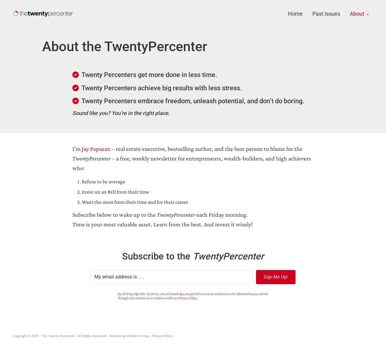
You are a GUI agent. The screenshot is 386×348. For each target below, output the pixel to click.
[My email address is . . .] (171, 277)
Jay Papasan (96, 148)
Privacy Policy (187, 298)
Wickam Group (138, 336)
